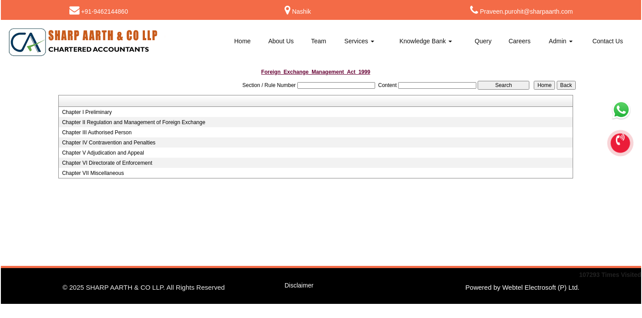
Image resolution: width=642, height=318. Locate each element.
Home (242, 41)
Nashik (301, 11)
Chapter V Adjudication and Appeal (103, 153)
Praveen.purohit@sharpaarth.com (526, 11)
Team (318, 41)
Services (359, 41)
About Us (281, 41)
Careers (520, 41)
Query (483, 41)
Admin (561, 41)
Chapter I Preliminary (87, 112)
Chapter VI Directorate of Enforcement (107, 163)
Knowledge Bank (425, 41)
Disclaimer (299, 285)
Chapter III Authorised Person (96, 132)
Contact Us (608, 41)
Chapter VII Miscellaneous (93, 173)
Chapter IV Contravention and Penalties (108, 143)
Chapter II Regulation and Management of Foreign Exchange (133, 122)
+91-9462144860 (104, 11)
